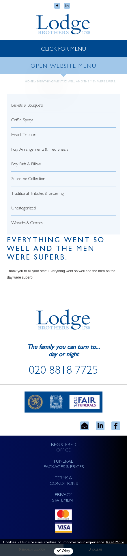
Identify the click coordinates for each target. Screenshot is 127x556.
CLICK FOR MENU (63, 49)
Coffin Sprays (22, 120)
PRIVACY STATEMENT (63, 498)
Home (29, 81)
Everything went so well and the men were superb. (56, 249)
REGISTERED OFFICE (63, 448)
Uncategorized (23, 209)
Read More (115, 542)
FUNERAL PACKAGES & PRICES (64, 464)
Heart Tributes (23, 135)
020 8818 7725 (63, 371)
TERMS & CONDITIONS (64, 481)
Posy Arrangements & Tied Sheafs (39, 150)
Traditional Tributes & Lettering (37, 194)
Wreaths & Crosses (26, 223)
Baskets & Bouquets (27, 106)
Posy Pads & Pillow (26, 164)
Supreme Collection (28, 179)
